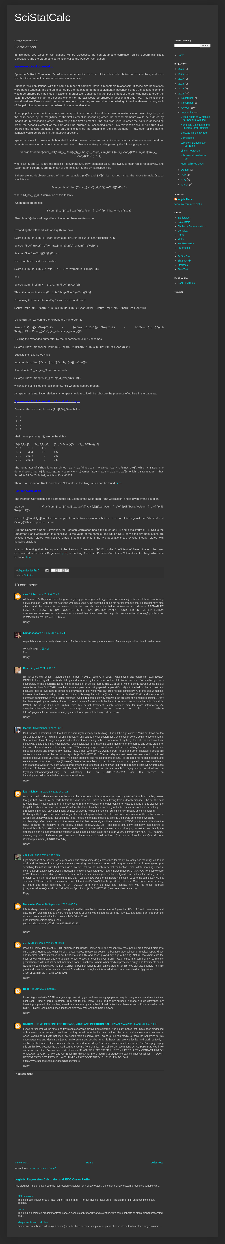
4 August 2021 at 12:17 (42, 668)
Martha (27, 728)
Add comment (24, 1073)
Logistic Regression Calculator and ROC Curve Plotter (52, 1179)
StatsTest (183, 269)
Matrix (181, 239)
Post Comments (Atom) (43, 1168)
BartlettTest (184, 217)
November (187, 102)
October (186, 107)
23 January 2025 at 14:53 (49, 942)
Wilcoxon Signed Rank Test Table (193, 144)
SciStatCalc (42, 17)
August (185, 169)
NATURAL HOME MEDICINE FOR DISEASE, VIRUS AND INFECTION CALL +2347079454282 (77, 1024)
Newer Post (21, 1162)
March (185, 184)
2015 (181, 83)
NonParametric (186, 243)
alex (25, 594)
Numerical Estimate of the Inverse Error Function (195, 126)
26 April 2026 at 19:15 (145, 1024)
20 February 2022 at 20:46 (45, 855)
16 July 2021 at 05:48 (54, 633)
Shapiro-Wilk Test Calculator (33, 1222)
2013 (181, 93)
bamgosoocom (32, 633)
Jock (26, 855)
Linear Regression (191, 150)
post (64, 553)
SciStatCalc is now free (194, 132)
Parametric (184, 247)
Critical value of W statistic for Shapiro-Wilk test (195, 118)
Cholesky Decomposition (191, 226)
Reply (26, 622)
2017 (181, 78)
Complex (183, 230)
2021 (181, 68)
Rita (25, 668)
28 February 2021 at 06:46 (44, 594)
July (184, 174)
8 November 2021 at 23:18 (48, 728)
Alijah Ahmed (186, 199)
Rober (26, 988)
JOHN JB (28, 942)
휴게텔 (45, 648)
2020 (181, 73)
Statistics (28, 575)
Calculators (184, 222)
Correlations (187, 137)
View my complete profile (188, 204)
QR (179, 251)
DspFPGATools (186, 283)
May (184, 179)
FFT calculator (26, 1196)
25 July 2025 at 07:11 (43, 988)
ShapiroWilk (184, 260)
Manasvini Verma (33, 904)
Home (89, 1162)
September (187, 112)
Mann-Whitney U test (192, 163)
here (118, 483)
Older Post (157, 1162)
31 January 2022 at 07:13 (53, 791)
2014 (181, 88)
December (187, 97)
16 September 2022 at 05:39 (61, 904)
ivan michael (30, 791)
